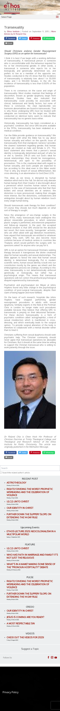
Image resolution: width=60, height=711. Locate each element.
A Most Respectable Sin (21, 623)
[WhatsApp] (48, 38)
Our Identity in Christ (20, 507)
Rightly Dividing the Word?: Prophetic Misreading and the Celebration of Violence (30, 492)
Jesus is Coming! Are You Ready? (25, 617)
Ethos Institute (13, 31)
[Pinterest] (35, 38)
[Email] (8, 43)
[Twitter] (23, 38)
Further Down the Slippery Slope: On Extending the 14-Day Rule (29, 516)
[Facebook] (10, 38)
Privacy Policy (11, 692)
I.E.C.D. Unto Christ (18, 501)
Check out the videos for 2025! (25, 637)
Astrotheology (16, 482)
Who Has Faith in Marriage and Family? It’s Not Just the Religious (32, 556)
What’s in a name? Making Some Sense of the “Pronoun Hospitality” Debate (31, 566)
